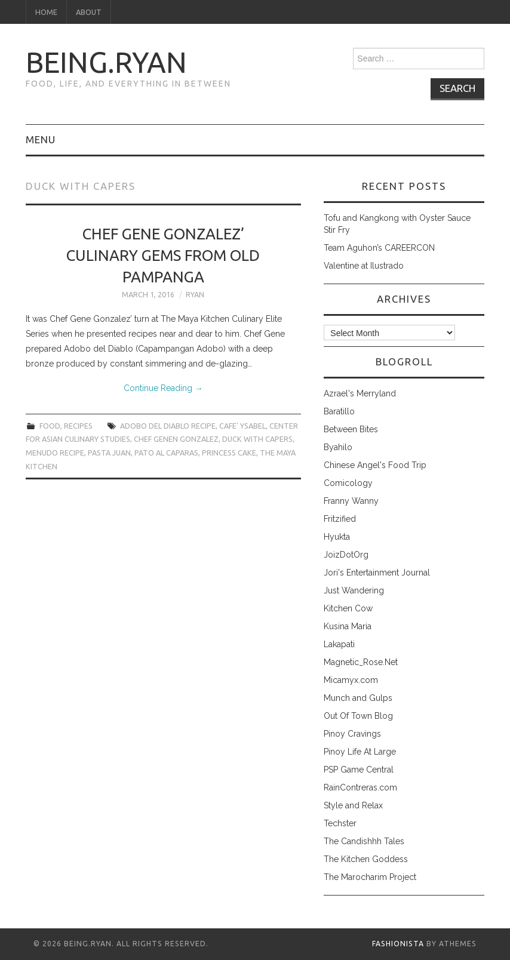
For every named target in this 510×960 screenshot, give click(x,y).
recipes (78, 425)
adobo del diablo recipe (168, 425)
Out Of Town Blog (358, 716)
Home (46, 12)
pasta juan (109, 452)
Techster (340, 823)
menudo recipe (55, 452)
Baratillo (339, 411)
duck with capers (257, 439)
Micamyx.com (351, 680)
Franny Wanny (351, 501)
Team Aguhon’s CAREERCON (379, 248)
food (49, 425)
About (89, 12)
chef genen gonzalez (176, 439)
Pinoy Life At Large (360, 751)
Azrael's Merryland (360, 393)
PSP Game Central (359, 769)
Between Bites (351, 429)
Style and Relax (353, 805)
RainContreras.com (360, 787)
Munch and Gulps (358, 698)
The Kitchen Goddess (366, 859)
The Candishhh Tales (364, 841)
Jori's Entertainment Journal (377, 572)
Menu (41, 139)
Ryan (195, 294)
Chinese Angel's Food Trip (375, 465)
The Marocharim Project (370, 877)
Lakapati (339, 644)
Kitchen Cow (348, 608)
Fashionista (398, 943)
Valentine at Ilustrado (364, 265)
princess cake (229, 452)
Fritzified (340, 519)
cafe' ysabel (242, 425)
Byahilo (338, 447)
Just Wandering (354, 590)
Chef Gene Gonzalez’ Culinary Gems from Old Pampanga (163, 255)
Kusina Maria (347, 626)
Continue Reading (163, 388)
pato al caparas (166, 452)
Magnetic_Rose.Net (361, 662)
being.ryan (106, 62)
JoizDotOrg (346, 554)
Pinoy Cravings (352, 734)
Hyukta (337, 536)
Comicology (348, 483)
